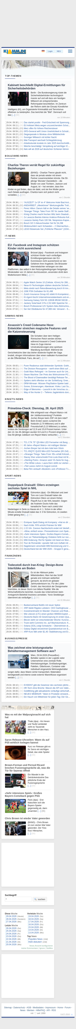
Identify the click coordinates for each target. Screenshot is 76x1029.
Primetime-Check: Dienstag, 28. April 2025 (35, 408)
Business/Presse (16, 638)
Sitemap (8, 1007)
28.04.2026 (11, 919)
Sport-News (13, 475)
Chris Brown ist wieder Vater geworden (27, 818)
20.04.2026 (11, 944)
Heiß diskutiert (35, 942)
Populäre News (35, 939)
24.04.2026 (11, 933)
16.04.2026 (33, 924)
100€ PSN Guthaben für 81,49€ (38, 291)
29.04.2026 (11, 916)
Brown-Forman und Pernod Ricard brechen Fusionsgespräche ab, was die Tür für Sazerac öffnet (27, 768)
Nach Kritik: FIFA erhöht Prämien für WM (42, 525)
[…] (13, 115)
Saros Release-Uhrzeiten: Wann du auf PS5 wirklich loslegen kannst (27, 741)
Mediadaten (38, 1007)
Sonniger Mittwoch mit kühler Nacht (40, 137)
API (48, 1010)
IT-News (10, 235)
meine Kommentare (29, 948)
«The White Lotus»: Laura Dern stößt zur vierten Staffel (49, 463)
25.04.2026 (11, 931)
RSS (54, 1010)
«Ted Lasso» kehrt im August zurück (40, 466)
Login (50, 51)
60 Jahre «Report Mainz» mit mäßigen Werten (45, 445)
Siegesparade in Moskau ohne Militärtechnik (44, 134)
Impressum (50, 1007)
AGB (29, 1007)
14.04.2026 (33, 930)
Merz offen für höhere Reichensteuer (41, 128)
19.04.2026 (33, 916)
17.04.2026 (33, 921)
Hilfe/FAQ (40, 1010)
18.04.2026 (33, 919)
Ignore (42, 948)
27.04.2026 (11, 921)
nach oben (65, 1014)
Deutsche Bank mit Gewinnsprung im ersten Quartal (48, 617)
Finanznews (13, 555)
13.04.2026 (33, 932)
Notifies (49, 948)
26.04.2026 (11, 928)
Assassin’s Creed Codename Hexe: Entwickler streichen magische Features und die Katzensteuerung (37, 328)
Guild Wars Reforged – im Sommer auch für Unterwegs (49, 371)
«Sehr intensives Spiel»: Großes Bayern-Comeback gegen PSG (23, 794)
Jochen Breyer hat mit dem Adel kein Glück (44, 448)
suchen (39, 899)
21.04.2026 (11, 942)
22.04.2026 (11, 939)
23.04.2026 (11, 936)
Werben (30, 1010)
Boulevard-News (16, 155)
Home (60, 1007)
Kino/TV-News (14, 399)
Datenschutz (19, 1007)
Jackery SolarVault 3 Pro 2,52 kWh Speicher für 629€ (48, 303)
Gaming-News (14, 315)
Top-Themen (13, 75)
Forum (68, 1007)
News (22, 1010)
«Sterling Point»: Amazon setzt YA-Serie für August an (49, 460)
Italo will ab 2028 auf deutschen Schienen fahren (46, 149)
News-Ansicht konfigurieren (41, 946)
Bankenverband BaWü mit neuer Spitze (42, 605)
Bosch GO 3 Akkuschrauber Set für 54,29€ (43, 223)
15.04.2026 (33, 927)
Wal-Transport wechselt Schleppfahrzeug (43, 140)
